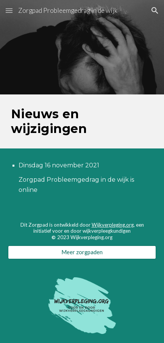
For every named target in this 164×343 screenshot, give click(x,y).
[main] (82, 121)
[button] (9, 10)
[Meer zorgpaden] (82, 252)
